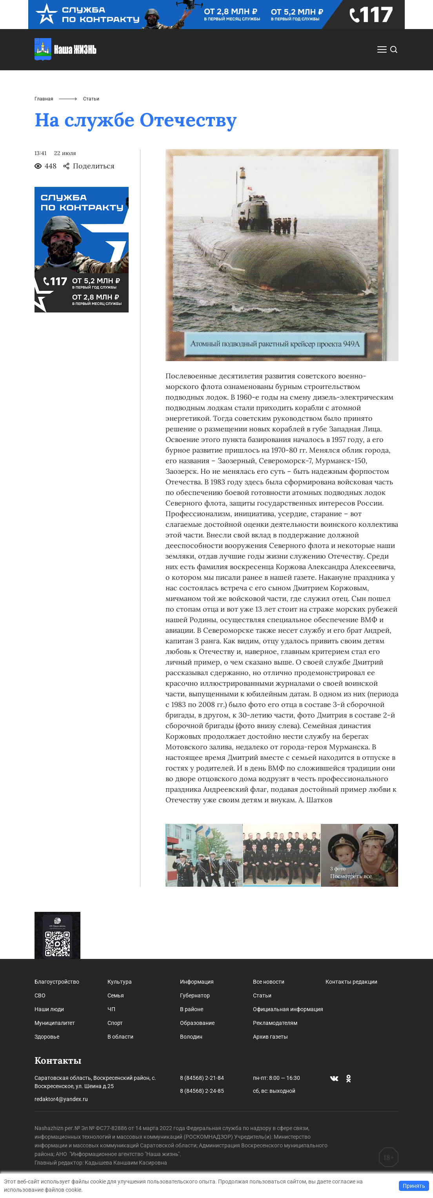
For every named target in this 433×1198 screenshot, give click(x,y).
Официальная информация (288, 1009)
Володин (191, 1037)
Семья (115, 995)
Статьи (262, 995)
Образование (197, 1023)
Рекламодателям (275, 1023)
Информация (197, 982)
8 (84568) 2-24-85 (202, 1091)
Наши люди (49, 1009)
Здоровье (47, 1037)
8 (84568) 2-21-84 (202, 1078)
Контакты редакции (351, 982)
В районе (191, 1009)
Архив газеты (270, 1037)
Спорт (115, 1023)
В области (120, 1037)
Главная (44, 99)
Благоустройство (57, 982)
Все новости (268, 982)
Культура (119, 982)
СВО (40, 995)
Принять (414, 1186)
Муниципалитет (55, 1023)
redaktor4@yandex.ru (61, 1099)
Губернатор (195, 995)
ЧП (111, 1009)
